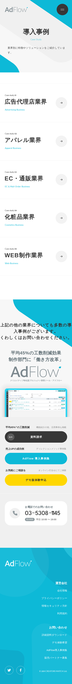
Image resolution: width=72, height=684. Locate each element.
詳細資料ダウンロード (54, 635)
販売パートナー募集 (55, 657)
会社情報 (62, 590)
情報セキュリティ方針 (54, 605)
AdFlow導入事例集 (56, 650)
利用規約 (62, 613)
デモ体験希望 (59, 642)
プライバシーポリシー (54, 598)
